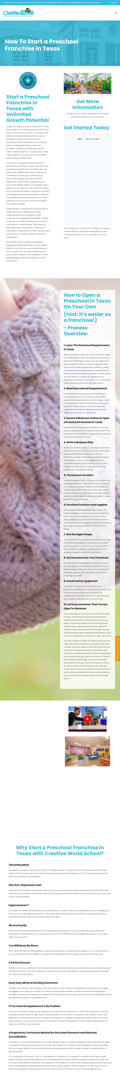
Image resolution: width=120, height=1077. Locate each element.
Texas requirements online (85, 365)
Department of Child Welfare (78, 368)
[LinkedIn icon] (115, 2)
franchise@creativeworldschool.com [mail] (83, 2)
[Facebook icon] (110, 2)
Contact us (18, 257)
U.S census (9, 136)
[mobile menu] (116, 13)
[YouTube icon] (113, 2)
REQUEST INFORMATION (118, 648)
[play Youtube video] (87, 719)
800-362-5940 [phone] (56, 2)
